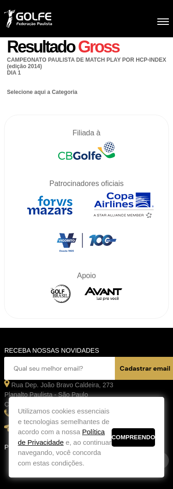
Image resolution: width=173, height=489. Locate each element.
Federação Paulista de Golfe (53, 20)
